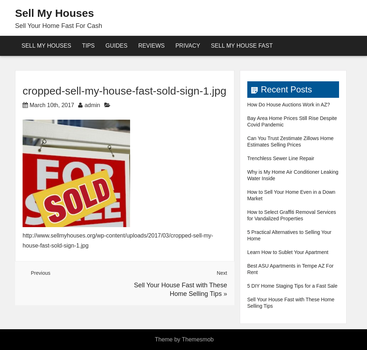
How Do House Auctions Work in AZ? (288, 104)
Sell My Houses (54, 13)
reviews (151, 46)
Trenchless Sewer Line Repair (280, 158)
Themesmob (198, 339)
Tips (88, 46)
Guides (116, 46)
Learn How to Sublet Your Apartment (287, 252)
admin (92, 105)
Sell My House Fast (242, 46)
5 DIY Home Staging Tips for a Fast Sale (292, 286)
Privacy (187, 46)
